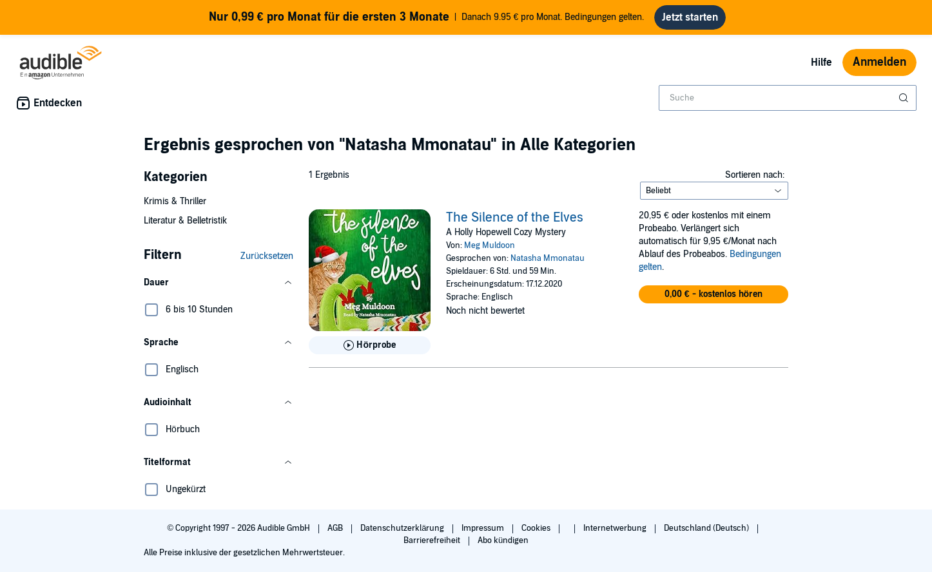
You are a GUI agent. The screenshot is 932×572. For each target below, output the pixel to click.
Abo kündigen (503, 540)
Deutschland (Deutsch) (707, 528)
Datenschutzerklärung (403, 528)
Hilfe (821, 62)
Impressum (483, 528)
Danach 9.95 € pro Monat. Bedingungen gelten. (427, 17)
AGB (336, 528)
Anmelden (879, 62)
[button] (218, 283)
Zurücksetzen (266, 256)
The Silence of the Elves (514, 217)
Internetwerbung (615, 528)
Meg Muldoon (489, 245)
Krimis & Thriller (175, 201)
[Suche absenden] (905, 98)
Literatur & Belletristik (185, 220)
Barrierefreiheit (432, 540)
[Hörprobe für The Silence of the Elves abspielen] (370, 345)
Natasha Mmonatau (547, 258)
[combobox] (788, 98)
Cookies (536, 528)
